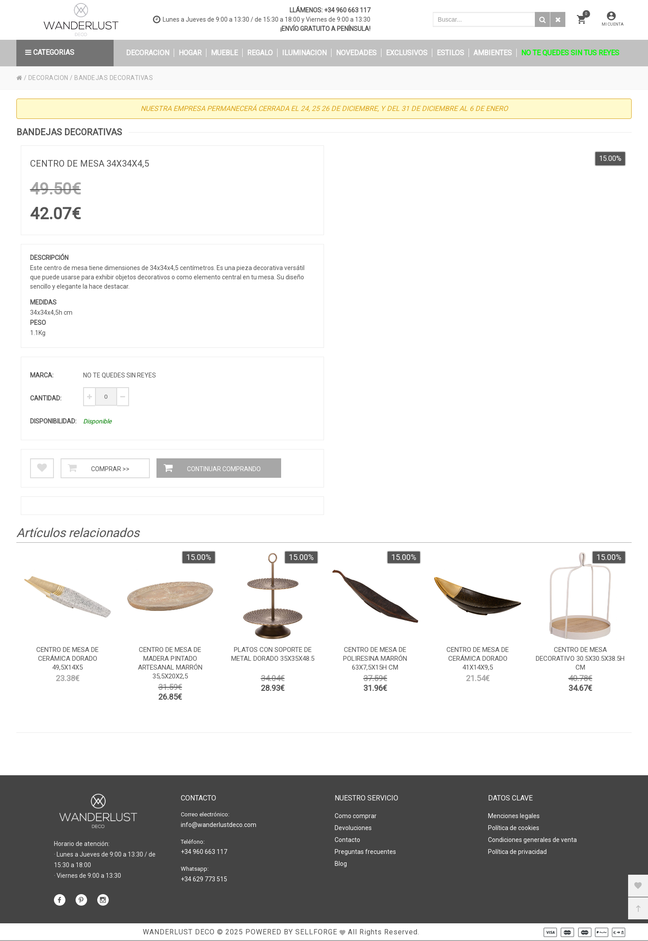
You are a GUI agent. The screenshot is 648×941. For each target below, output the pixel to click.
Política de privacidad (517, 851)
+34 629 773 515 (204, 879)
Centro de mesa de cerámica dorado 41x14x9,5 (477, 658)
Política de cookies (513, 827)
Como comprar (356, 815)
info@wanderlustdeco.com (218, 824)
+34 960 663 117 (347, 10)
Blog (341, 863)
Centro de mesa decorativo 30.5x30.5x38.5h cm (580, 658)
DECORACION (48, 77)
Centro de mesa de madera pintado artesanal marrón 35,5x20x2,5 (170, 663)
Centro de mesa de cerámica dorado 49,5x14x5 (67, 658)
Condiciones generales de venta (532, 839)
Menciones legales (514, 815)
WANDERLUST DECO (179, 932)
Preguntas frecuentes (365, 851)
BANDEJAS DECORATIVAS (113, 77)
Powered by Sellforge (291, 932)
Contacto (347, 839)
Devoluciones (353, 827)
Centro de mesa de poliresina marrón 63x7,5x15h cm (375, 658)
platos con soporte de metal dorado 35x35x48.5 (272, 654)
